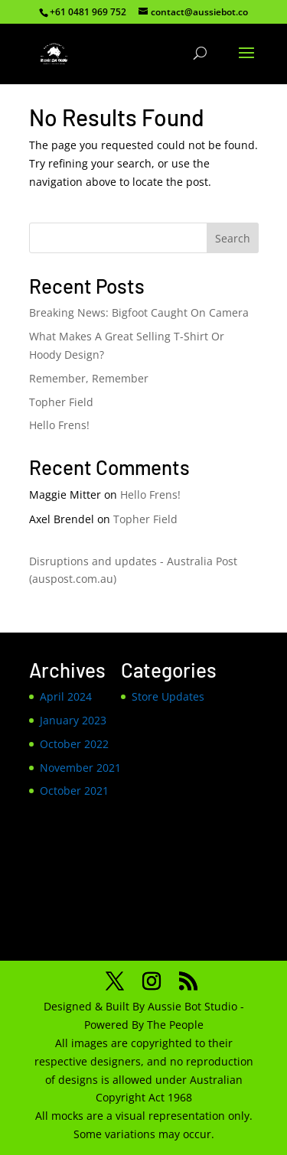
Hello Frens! (59, 425)
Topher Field (61, 402)
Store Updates (168, 696)
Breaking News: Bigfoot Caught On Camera (139, 312)
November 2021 (80, 767)
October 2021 (74, 790)
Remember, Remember (88, 378)
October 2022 (74, 744)
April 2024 (66, 696)
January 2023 (73, 720)
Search (232, 238)
